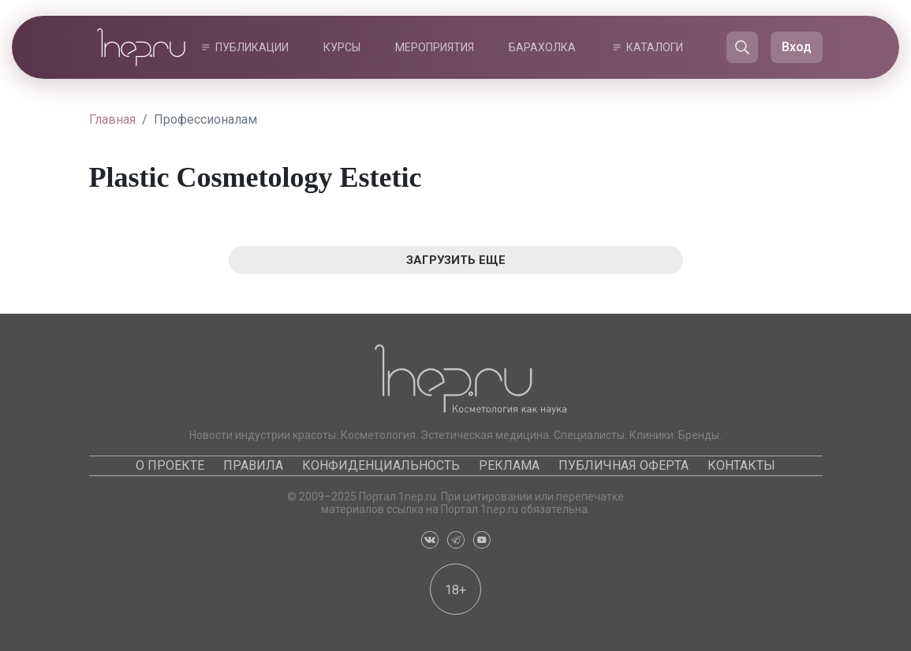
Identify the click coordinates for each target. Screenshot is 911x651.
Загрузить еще (456, 260)
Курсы (341, 47)
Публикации (252, 47)
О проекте (170, 465)
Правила (253, 465)
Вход (797, 46)
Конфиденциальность (381, 465)
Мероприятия (434, 47)
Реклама (509, 465)
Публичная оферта (623, 465)
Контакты (741, 465)
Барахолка (542, 47)
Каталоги (654, 47)
